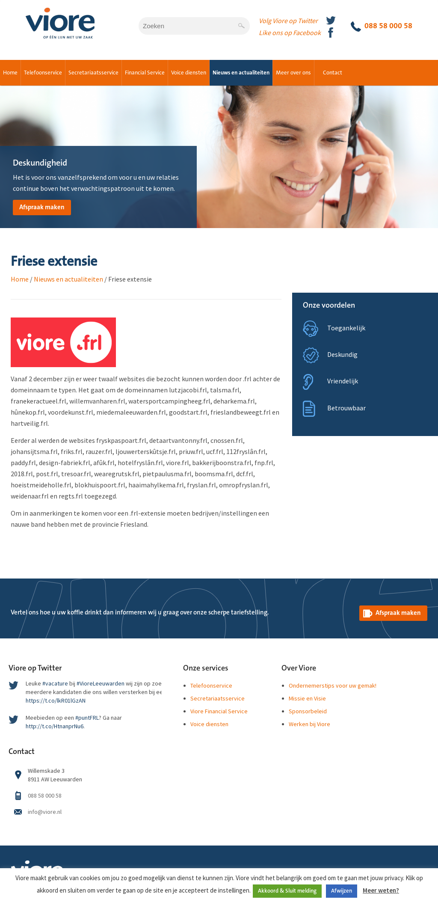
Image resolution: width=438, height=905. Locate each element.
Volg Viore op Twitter (288, 20)
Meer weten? (381, 890)
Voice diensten (188, 73)
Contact (332, 73)
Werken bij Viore (309, 724)
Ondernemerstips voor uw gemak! (332, 685)
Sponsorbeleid (308, 711)
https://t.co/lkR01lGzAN (56, 700)
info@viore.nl (45, 812)
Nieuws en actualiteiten (241, 73)
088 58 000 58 (381, 26)
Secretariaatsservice (93, 73)
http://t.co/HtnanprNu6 (54, 726)
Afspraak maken (42, 207)
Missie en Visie (307, 698)
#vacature (55, 683)
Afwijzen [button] (341, 891)
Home (10, 73)
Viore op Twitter (35, 668)
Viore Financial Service (219, 711)
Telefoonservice (43, 73)
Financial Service (145, 73)
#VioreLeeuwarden (100, 683)
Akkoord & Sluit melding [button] (287, 891)
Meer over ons (293, 73)
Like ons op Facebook (290, 32)
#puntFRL (87, 717)
